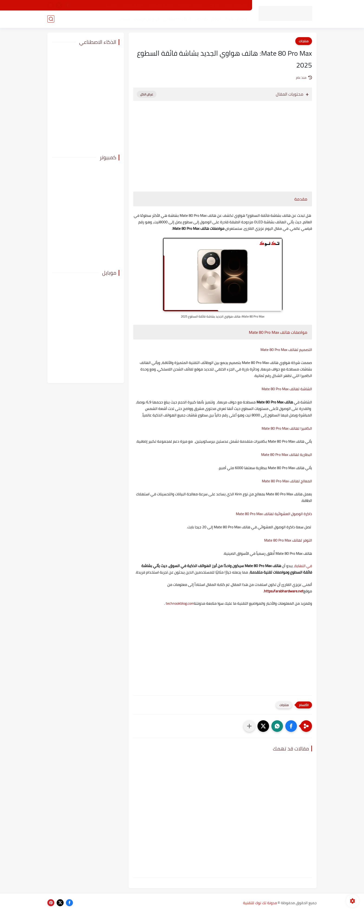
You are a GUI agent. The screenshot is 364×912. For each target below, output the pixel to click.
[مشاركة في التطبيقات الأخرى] (249, 726)
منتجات (124, 19)
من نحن (213, 5)
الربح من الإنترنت (146, 19)
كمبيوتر (201, 19)
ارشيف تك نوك (132, 5)
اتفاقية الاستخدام (190, 5)
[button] (291, 726)
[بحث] (50, 19)
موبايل (216, 19)
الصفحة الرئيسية (235, 5)
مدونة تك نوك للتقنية (260, 902)
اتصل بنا (111, 5)
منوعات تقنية (236, 19)
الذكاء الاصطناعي (177, 19)
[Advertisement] (222, 143)
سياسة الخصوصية (160, 5)
